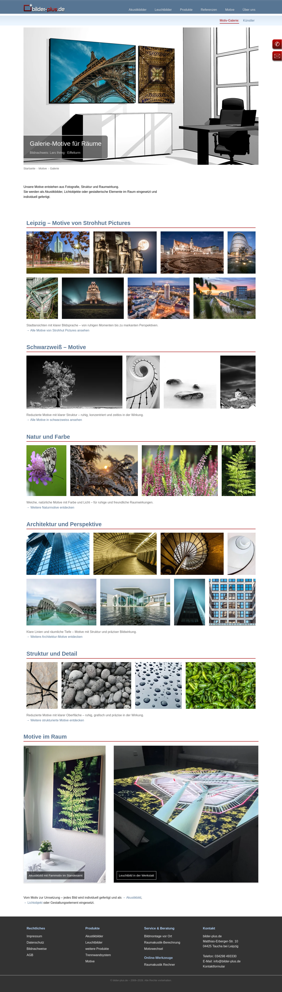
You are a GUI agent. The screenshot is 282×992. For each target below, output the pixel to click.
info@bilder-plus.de (226, 961)
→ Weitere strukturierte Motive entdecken (55, 720)
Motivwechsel (153, 948)
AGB (30, 955)
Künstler (249, 20)
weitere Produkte (97, 948)
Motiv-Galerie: (229, 20)
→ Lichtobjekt (33, 902)
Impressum (34, 936)
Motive (229, 9)
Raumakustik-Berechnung (162, 942)
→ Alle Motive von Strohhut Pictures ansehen (57, 330)
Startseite (29, 168)
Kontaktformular (214, 966)
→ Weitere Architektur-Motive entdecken (54, 636)
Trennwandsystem (98, 955)
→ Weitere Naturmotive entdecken (50, 507)
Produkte (186, 9)
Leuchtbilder (163, 9)
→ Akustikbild (131, 897)
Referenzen (209, 9)
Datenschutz (35, 942)
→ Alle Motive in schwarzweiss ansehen (54, 419)
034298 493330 (225, 956)
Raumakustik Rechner (159, 964)
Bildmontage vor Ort (158, 936)
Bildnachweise (37, 948)
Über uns (249, 9)
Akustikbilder (137, 9)
